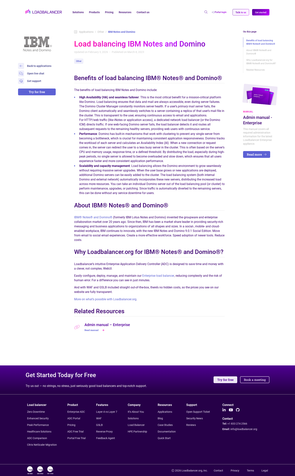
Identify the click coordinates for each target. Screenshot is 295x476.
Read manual (94, 330)
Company (134, 405)
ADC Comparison (37, 438)
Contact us (143, 12)
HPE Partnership (137, 431)
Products (94, 12)
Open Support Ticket (198, 411)
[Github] (237, 410)
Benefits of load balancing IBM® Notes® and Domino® (260, 42)
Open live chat (31, 73)
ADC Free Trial (75, 431)
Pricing (109, 12)
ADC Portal (73, 418)
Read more (256, 154)
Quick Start (164, 438)
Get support (29, 81)
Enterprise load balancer (158, 275)
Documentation (167, 431)
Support (191, 405)
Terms (250, 470)
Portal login (219, 12)
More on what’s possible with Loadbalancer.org (105, 299)
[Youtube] (231, 410)
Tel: (234, 423)
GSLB (99, 424)
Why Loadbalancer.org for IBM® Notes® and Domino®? (261, 62)
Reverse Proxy (104, 431)
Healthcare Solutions (39, 431)
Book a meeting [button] (255, 380)
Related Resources (255, 70)
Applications (84, 32)
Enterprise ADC (76, 411)
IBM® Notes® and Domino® (93, 217)
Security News (194, 418)
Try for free (37, 92)
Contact (227, 418)
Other (100, 32)
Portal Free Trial (76, 438)
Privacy (235, 470)
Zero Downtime (36, 411)
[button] (241, 12)
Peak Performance (38, 424)
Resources (125, 12)
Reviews (191, 424)
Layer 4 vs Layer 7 (106, 411)
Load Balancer (136, 424)
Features (102, 405)
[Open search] (206, 12)
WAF (99, 418)
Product (72, 405)
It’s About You (136, 411)
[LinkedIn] (224, 410)
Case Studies (165, 424)
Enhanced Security (38, 418)
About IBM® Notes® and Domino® (258, 52)
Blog (160, 418)
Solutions (78, 12)
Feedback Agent (105, 438)
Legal (265, 470)
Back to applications (34, 66)
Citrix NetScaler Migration (42, 444)
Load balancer (36, 405)
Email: (239, 429)
